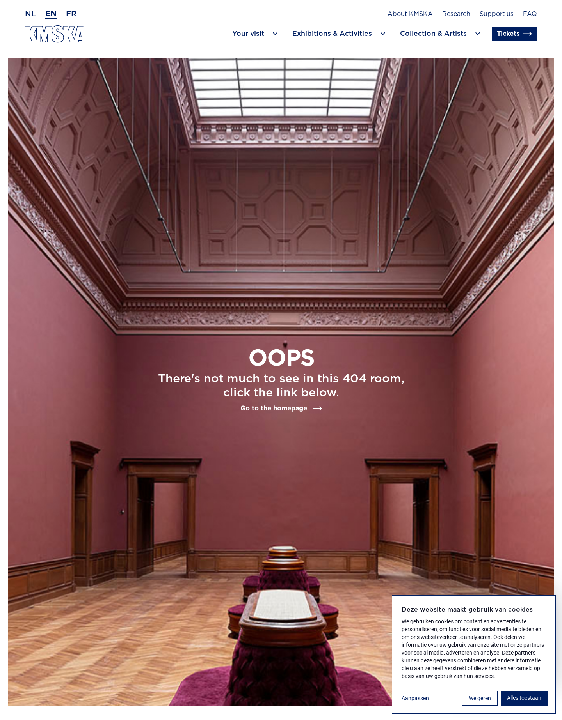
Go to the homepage (281, 408)
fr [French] (71, 14)
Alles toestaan (524, 698)
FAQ (530, 14)
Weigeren (480, 698)
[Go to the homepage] (56, 34)
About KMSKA (410, 14)
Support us (497, 14)
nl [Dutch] (30, 14)
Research (456, 14)
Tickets (514, 34)
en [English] (51, 14)
